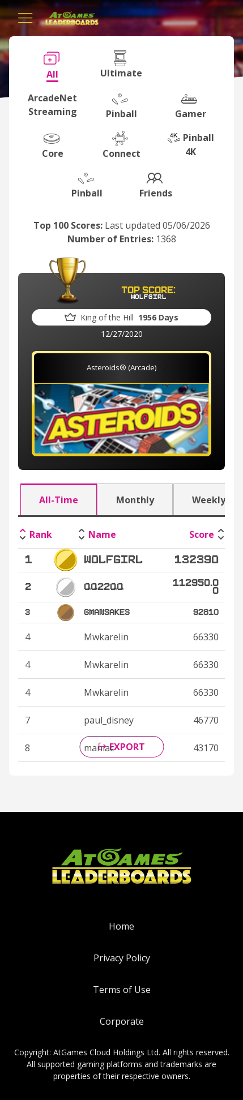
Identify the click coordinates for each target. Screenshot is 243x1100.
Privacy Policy (121, 958)
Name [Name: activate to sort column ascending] (102, 534)
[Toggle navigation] (25, 18)
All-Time (58, 500)
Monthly (135, 500)
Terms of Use (122, 989)
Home (121, 926)
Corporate (122, 1021)
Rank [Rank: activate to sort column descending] (40, 534)
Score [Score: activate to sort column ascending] (201, 534)
